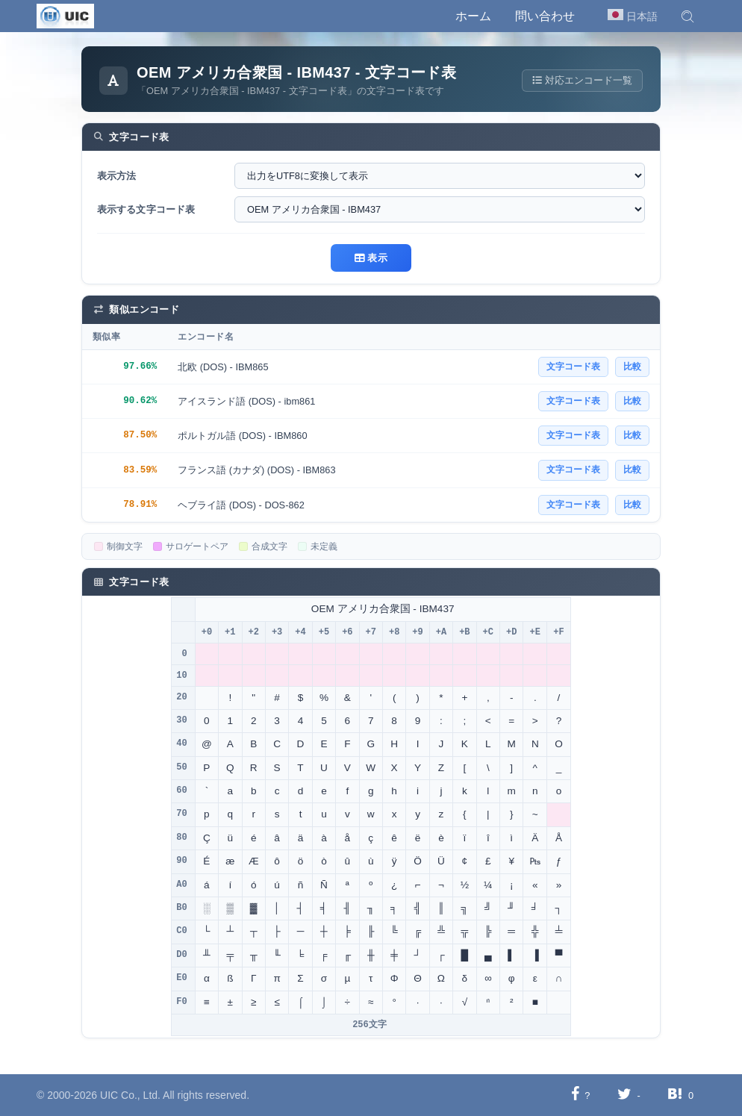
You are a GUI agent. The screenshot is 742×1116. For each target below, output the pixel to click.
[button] (687, 16)
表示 (371, 258)
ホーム (473, 16)
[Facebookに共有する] (575, 1094)
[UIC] (65, 14)
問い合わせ (545, 16)
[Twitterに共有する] (624, 1094)
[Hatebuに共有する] (674, 1094)
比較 (632, 366)
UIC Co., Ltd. (130, 1095)
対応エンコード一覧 (581, 80)
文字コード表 (573, 366)
